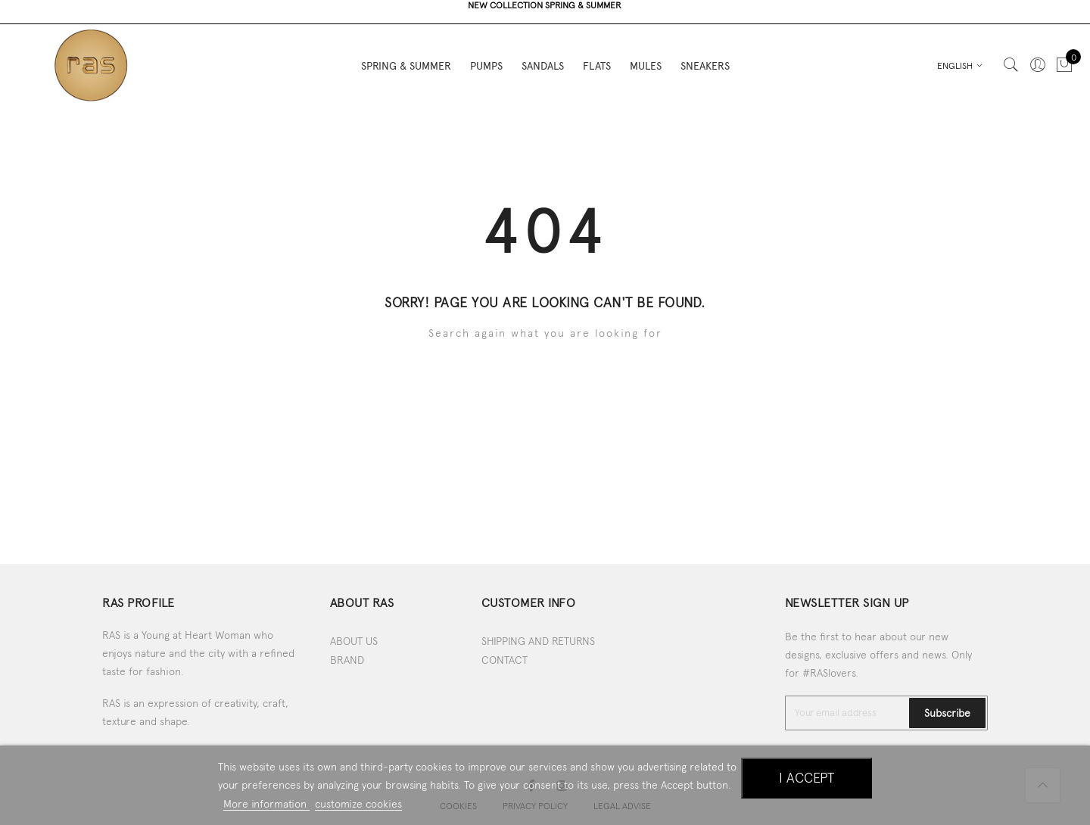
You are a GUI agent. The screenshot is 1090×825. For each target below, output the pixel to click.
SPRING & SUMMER (406, 60)
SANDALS (543, 60)
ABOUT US (354, 641)
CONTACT (504, 660)
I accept (806, 778)
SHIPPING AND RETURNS (538, 641)
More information (266, 804)
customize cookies (358, 804)
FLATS (597, 60)
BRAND (347, 660)
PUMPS (486, 60)
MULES (646, 60)
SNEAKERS (705, 60)
